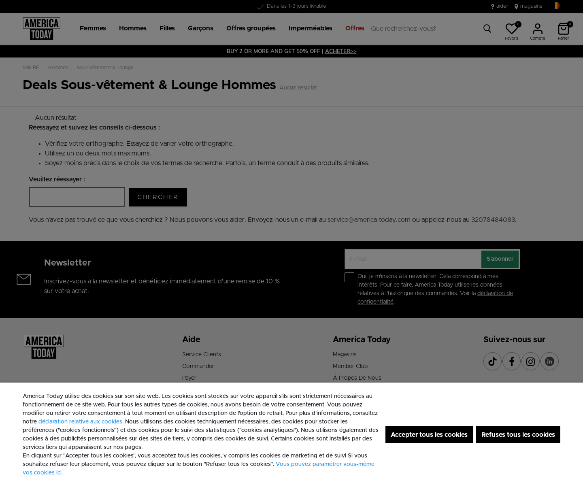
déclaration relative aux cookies (80, 422)
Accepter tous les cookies (429, 435)
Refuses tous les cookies (518, 435)
